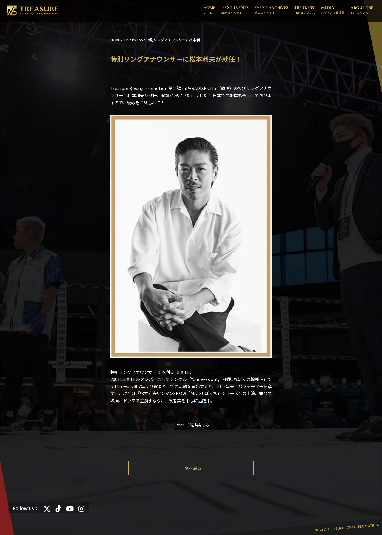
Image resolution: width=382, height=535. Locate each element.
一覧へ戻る (191, 468)
